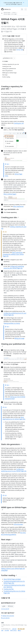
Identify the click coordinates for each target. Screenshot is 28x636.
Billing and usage (19, 338)
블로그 (19, 630)
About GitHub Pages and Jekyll (12, 579)
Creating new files (9, 589)
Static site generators (11, 444)
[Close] (24, 2)
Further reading (9, 575)
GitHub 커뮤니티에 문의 (7, 615)
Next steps (6, 539)
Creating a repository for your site (12, 87)
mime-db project (18, 524)
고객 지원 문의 (5, 618)
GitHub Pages (7, 12)
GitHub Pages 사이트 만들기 (10, 14)
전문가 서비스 (13, 630)
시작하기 (14, 12)
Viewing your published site (13, 345)
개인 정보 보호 (21, 629)
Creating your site (19, 123)
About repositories (18, 206)
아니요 (10, 606)
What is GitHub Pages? (10, 194)
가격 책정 (6, 630)
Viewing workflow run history (12, 323)
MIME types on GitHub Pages (13, 508)
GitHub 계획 (19, 50)
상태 (2, 630)
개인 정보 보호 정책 (5, 608)
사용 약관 (14, 629)
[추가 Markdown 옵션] (14, 58)
